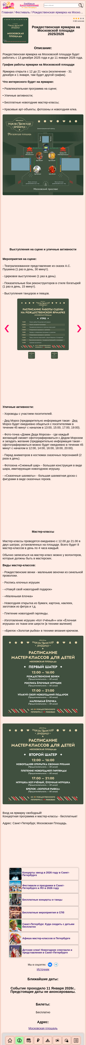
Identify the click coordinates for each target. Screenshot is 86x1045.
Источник (43, 969)
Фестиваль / (23, 12)
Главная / (8, 12)
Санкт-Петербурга (30, 7)
